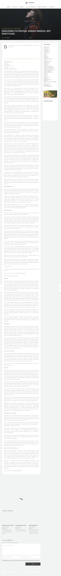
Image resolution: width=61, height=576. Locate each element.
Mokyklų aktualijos (47, 61)
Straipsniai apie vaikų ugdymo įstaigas (50, 81)
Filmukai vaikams (46, 49)
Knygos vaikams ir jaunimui (48, 68)
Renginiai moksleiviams (47, 66)
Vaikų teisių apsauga (47, 86)
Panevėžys (45, 57)
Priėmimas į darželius (47, 72)
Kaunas (45, 55)
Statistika (45, 80)
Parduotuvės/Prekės (42, 6)
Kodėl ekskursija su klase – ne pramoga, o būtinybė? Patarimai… (34, 525)
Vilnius (45, 60)
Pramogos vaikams (47, 71)
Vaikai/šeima (18, 28)
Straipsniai (51, 6)
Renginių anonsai (47, 79)
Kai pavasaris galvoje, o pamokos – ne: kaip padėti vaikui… (21, 525)
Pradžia (8, 6)
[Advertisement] (21, 482)
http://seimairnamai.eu (17, 470)
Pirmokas (45, 64)
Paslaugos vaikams (30, 6)
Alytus (45, 54)
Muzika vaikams (46, 51)
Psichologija (13, 28)
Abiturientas (46, 62)
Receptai (45, 78)
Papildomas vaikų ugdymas (48, 67)
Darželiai (22, 6)
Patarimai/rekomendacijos (6, 28)
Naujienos (45, 63)
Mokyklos (15, 6)
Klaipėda (45, 56)
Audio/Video (46, 48)
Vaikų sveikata (46, 85)
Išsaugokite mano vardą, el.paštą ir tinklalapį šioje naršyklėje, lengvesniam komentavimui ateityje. (21, 560)
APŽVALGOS (46, 46)
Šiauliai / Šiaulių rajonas (47, 58)
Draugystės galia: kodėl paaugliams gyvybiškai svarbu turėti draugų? (8, 525)
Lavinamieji (46, 50)
